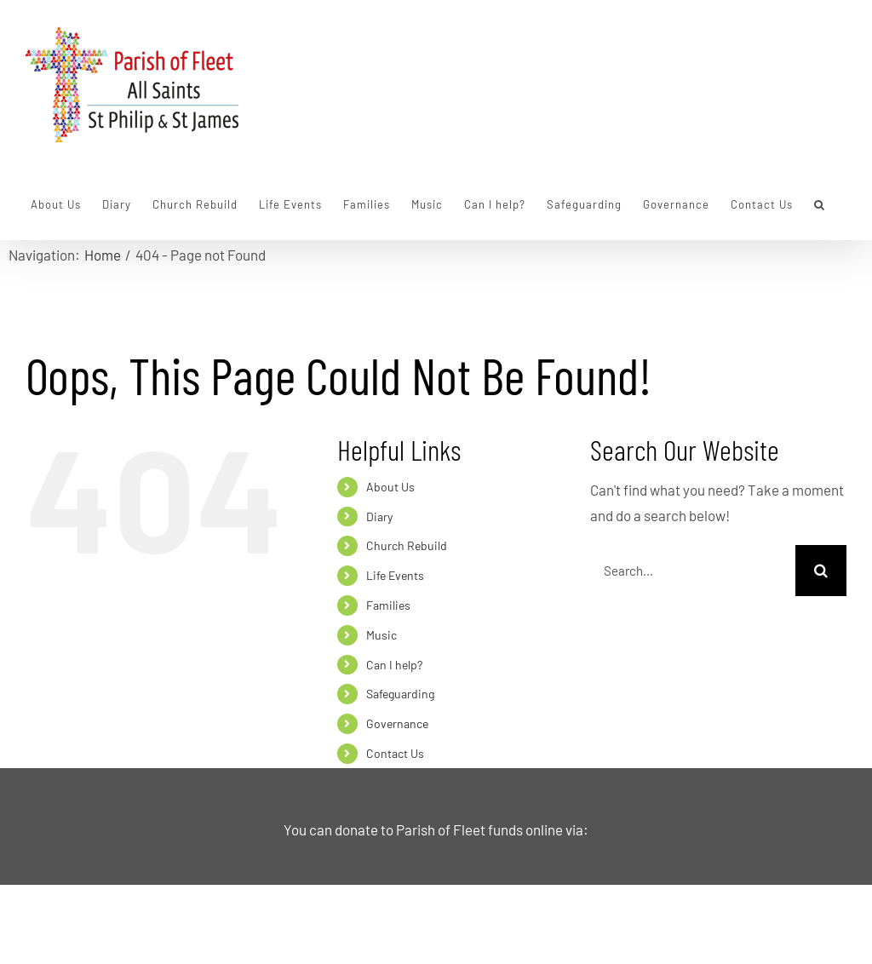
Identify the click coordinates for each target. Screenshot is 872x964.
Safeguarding (400, 693)
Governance (397, 723)
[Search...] (692, 570)
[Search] (820, 570)
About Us (390, 486)
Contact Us (395, 753)
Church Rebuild (406, 545)
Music (381, 635)
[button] (819, 204)
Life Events (395, 575)
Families (388, 605)
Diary (379, 516)
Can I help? (394, 664)
